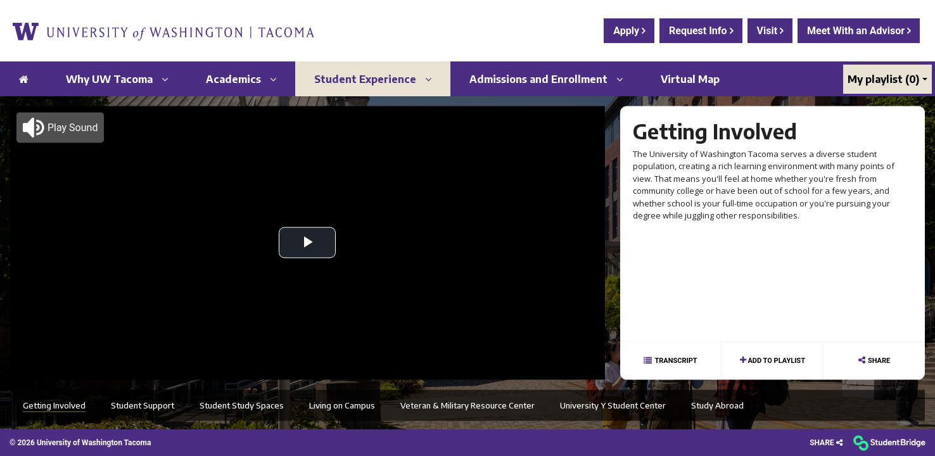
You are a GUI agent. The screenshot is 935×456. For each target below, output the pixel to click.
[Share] (826, 443)
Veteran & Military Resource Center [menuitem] (467, 405)
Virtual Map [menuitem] (690, 79)
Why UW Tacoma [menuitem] (117, 79)
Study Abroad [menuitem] (717, 405)
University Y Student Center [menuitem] (613, 405)
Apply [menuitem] (627, 31)
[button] (60, 127)
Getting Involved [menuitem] (54, 405)
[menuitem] (163, 31)
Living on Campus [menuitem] (342, 405)
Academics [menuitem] (241, 79)
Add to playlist (775, 360)
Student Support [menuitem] (142, 405)
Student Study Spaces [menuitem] (242, 405)
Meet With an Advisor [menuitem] (857, 31)
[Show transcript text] (671, 360)
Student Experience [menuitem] (372, 79)
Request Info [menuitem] (699, 31)
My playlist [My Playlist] (883, 79)
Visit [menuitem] (768, 31)
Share (879, 360)
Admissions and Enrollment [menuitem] (546, 79)
